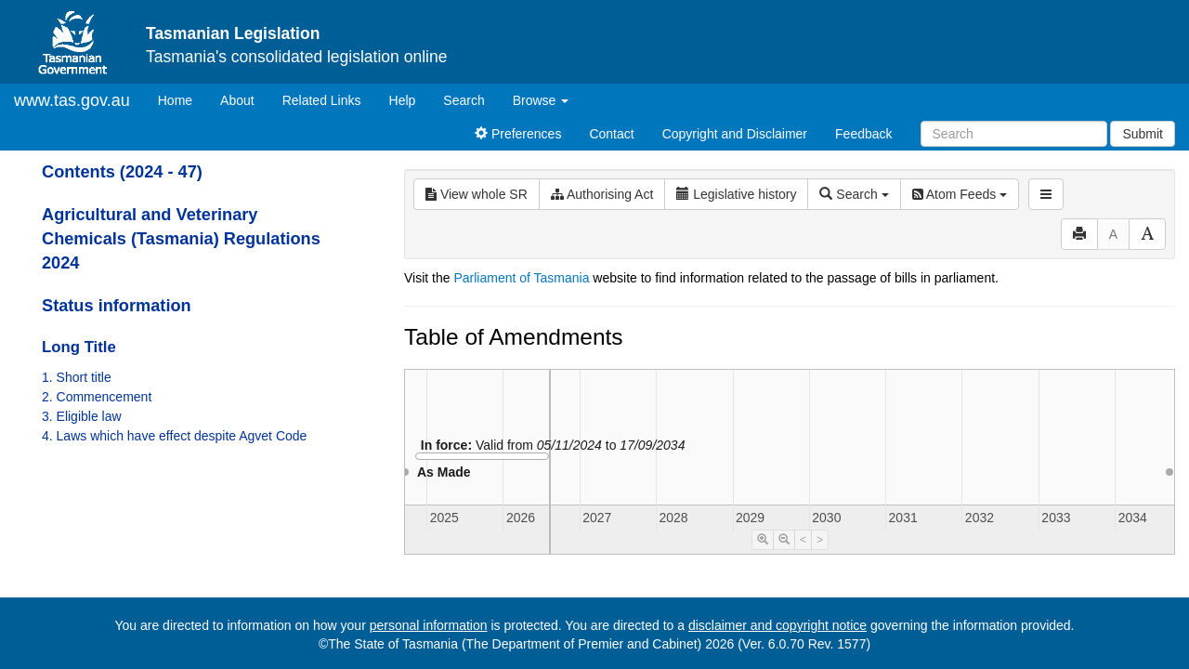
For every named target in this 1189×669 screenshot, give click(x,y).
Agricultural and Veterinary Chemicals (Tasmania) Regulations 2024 (181, 238)
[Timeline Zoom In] (762, 540)
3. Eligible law (82, 416)
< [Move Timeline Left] (803, 539)
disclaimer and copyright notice (777, 625)
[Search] (1014, 134)
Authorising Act (602, 194)
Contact (611, 133)
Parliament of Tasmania (521, 277)
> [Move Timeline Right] (820, 539)
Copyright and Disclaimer (734, 133)
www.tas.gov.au (72, 100)
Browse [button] (541, 100)
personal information (429, 625)
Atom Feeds (959, 194)
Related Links (321, 100)
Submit (1142, 133)
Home (182, 99)
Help (402, 100)
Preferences (518, 133)
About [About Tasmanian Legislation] (237, 100)
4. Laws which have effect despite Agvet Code (174, 435)
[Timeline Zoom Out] (784, 540)
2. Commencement (96, 396)
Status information (116, 305)
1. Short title (76, 377)
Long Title (79, 347)
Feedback (863, 133)
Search (463, 100)
